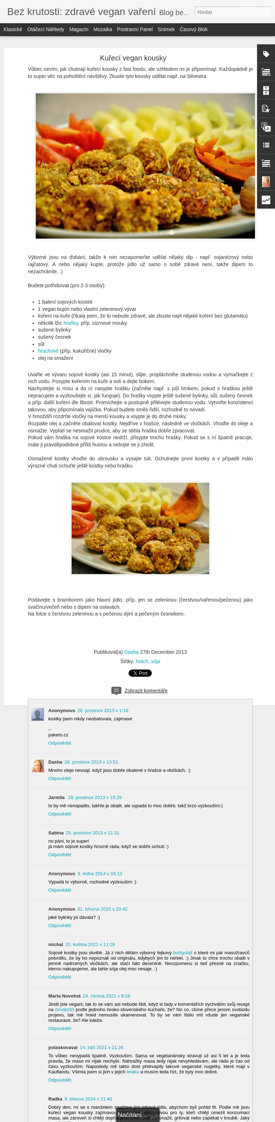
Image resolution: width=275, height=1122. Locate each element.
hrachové (48, 351)
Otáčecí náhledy (45, 29)
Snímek (166, 29)
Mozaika (102, 29)
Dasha (131, 652)
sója (155, 661)
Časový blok (194, 29)
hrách (142, 661)
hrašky (71, 323)
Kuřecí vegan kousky (133, 58)
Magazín (78, 29)
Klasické (13, 29)
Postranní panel (135, 29)
